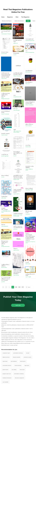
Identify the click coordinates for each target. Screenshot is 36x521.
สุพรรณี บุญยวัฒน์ (4, 156)
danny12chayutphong (30, 52)
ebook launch (22, 361)
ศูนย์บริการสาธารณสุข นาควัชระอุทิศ (17, 215)
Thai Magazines (25, 17)
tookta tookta (28, 146)
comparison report (6, 353)
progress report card (7, 373)
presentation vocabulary (19, 373)
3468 (16, 287)
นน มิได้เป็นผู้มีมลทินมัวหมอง (6, 212)
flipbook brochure (6, 357)
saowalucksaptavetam (30, 40)
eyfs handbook (14, 361)
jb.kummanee (4, 53)
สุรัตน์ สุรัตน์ (3, 198)
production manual (27, 357)
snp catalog (14, 369)
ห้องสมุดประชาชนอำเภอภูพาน (30, 242)
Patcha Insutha (4, 135)
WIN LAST (28, 83)
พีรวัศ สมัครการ (29, 72)
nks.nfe (14, 155)
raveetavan (28, 214)
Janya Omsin (4, 78)
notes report (22, 369)
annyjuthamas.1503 (17, 96)
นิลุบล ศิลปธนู (16, 275)
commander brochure (7, 365)
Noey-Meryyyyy (16, 110)
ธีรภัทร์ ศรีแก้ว (4, 267)
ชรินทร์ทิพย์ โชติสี (29, 189)
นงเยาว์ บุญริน (28, 276)
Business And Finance (7, 20)
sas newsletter (5, 382)
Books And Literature (19, 20)
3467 (13, 287)
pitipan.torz (15, 43)
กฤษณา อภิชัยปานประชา (29, 170)
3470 (23, 287)
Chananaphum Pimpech (6, 33)
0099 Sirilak (28, 263)
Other (17, 17)
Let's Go (18, 305)
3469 (19, 287)
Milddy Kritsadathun (17, 75)
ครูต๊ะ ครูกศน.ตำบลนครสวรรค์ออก (17, 132)
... (9, 287)
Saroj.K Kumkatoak (5, 114)
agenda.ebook (16, 250)
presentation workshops (18, 353)
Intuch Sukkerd (29, 125)
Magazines (10, 17)
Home (2, 17)
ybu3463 (3, 281)
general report (5, 369)
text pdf (27, 353)
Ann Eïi (14, 54)
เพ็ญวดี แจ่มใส (16, 179)
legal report (27, 365)
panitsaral (15, 229)
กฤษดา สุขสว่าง (16, 193)
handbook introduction (7, 377)
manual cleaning (18, 365)
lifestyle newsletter (16, 357)
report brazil (5, 361)
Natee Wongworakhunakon (5, 98)
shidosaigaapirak (4, 226)
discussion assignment (19, 377)
